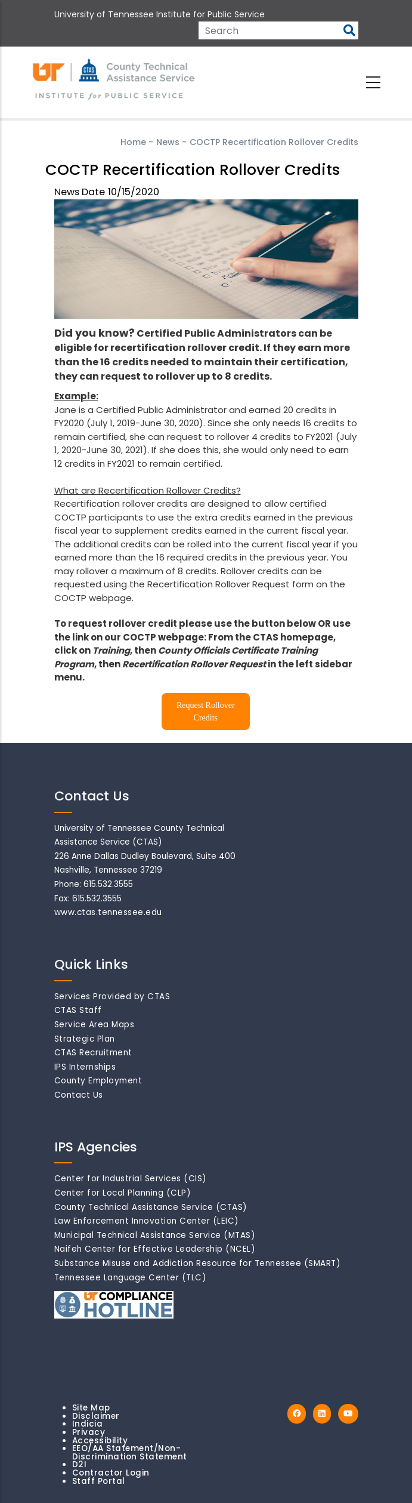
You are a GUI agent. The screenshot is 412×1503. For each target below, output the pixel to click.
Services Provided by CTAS (112, 996)
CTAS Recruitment (93, 1052)
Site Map (91, 1407)
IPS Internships (85, 1067)
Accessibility (100, 1440)
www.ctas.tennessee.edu (108, 912)
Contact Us (78, 1095)
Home (133, 142)
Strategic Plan (84, 1039)
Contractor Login (111, 1473)
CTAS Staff (78, 1010)
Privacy (89, 1432)
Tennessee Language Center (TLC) (130, 1277)
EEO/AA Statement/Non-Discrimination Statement (129, 1452)
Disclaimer (96, 1416)
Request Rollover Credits (205, 711)
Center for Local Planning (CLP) (122, 1193)
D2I (79, 1464)
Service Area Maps (94, 1024)
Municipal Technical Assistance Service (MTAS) (155, 1235)
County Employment (98, 1080)
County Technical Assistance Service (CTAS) (150, 1207)
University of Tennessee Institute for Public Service (159, 14)
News (167, 142)
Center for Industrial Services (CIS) (130, 1178)
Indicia (87, 1424)
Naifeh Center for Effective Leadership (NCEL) (155, 1249)
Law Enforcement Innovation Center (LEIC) (146, 1221)
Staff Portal (98, 1481)
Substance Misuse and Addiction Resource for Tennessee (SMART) (197, 1263)
